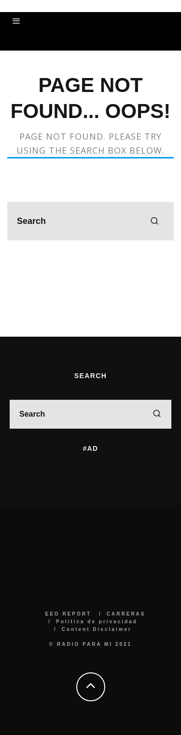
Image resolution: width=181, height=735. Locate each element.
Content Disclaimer (97, 629)
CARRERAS (126, 614)
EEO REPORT (68, 614)
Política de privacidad (97, 621)
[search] (154, 221)
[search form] (90, 221)
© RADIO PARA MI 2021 (90, 644)
